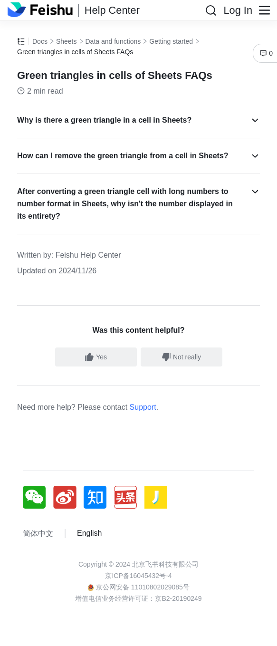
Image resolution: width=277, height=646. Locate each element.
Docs (40, 41)
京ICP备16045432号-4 (138, 575)
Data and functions (113, 41)
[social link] (38, 497)
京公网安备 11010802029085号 (138, 587)
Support (143, 407)
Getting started (171, 41)
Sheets (66, 41)
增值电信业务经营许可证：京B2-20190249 (138, 598)
